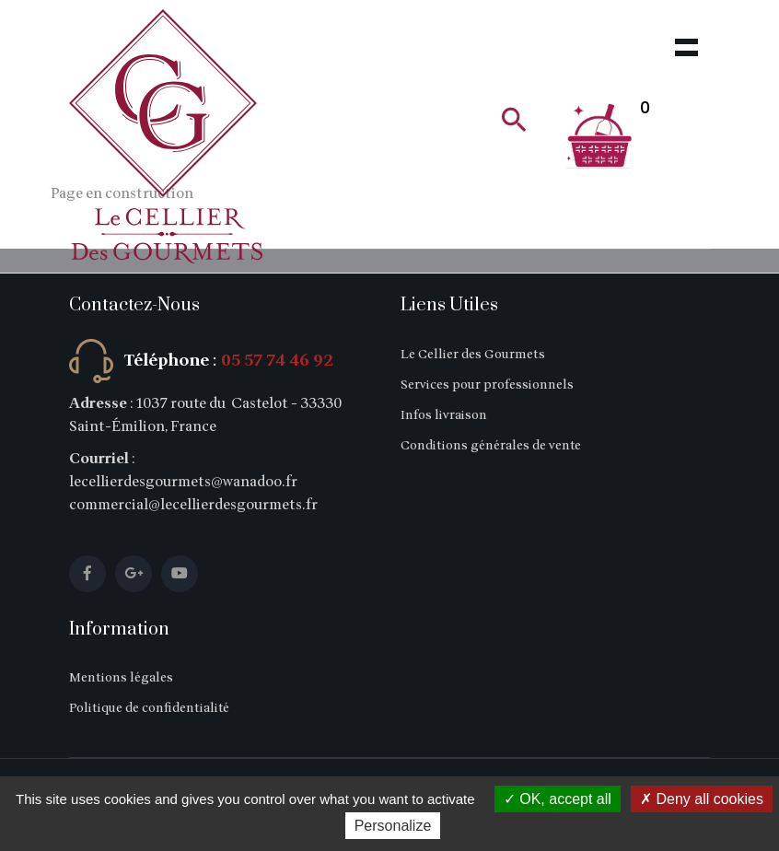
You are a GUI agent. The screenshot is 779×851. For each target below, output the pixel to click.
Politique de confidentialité (149, 707)
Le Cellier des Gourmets (473, 354)
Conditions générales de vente (491, 445)
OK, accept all (557, 799)
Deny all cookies (701, 799)
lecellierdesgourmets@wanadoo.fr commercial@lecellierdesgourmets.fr (193, 493)
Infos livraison (444, 415)
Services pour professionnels (487, 384)
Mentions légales (121, 677)
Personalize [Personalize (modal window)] (393, 826)
